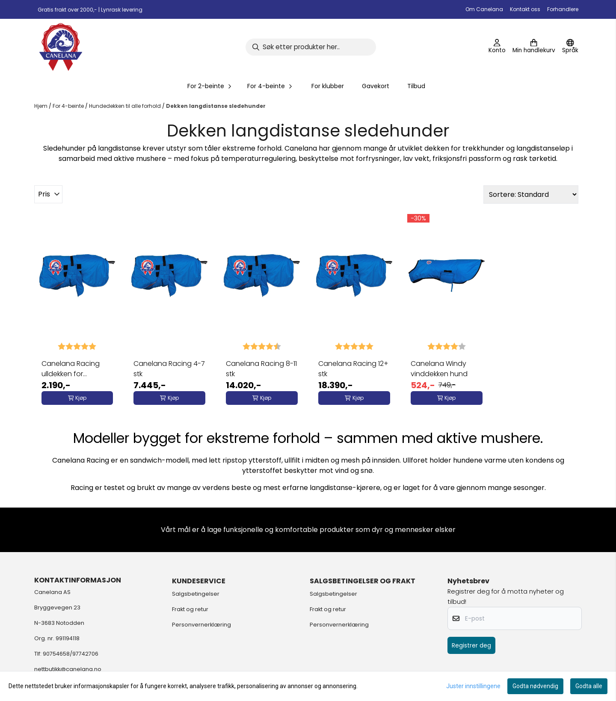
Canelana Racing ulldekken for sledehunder (70, 369)
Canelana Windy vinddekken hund (439, 369)
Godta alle (588, 686)
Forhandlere (562, 9)
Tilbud (416, 86)
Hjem (41, 106)
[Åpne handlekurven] (534, 47)
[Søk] (311, 47)
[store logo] (60, 47)
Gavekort (375, 86)
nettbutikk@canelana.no (67, 669)
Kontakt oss (525, 9)
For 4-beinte (69, 106)
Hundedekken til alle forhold (125, 106)
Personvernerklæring (201, 624)
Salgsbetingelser (195, 593)
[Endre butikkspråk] (570, 47)
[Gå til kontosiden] (497, 47)
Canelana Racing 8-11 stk (261, 369)
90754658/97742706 (70, 653)
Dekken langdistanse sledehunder (216, 106)
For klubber (327, 86)
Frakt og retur (190, 609)
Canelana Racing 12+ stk (353, 369)
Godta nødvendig (535, 686)
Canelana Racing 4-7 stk (169, 369)
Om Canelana (484, 9)
